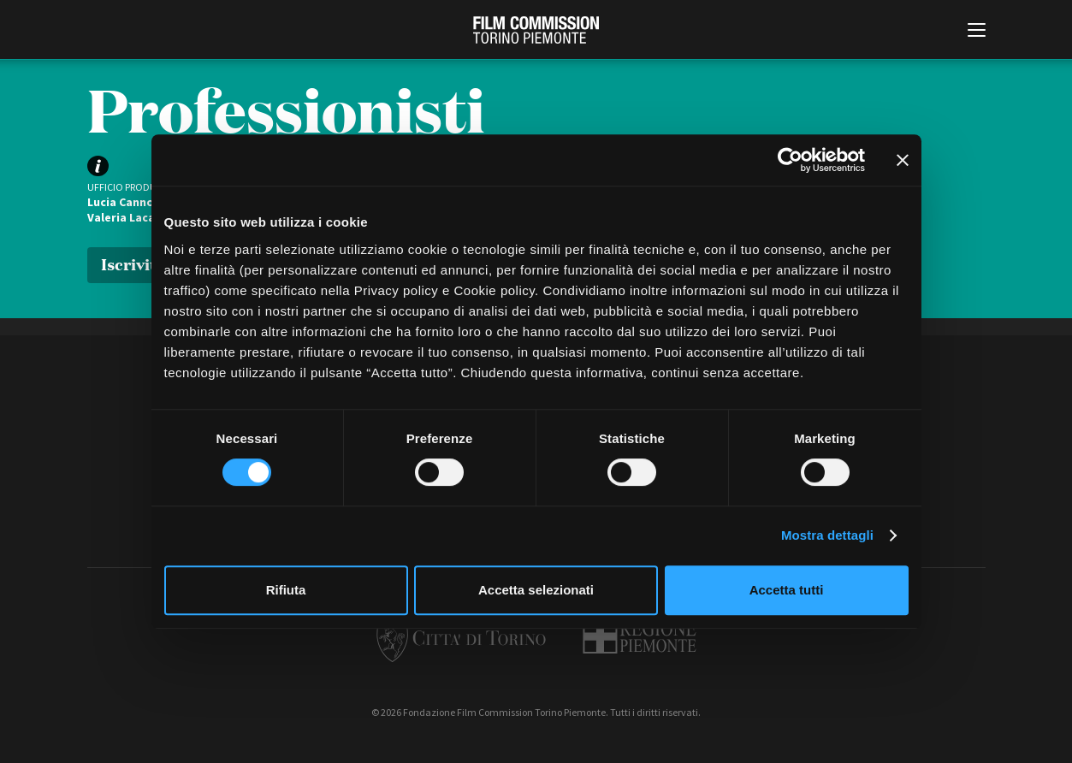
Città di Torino (461, 636)
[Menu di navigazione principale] (977, 31)
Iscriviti (131, 263)
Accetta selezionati (536, 590)
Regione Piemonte (639, 636)
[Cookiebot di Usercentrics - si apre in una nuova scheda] (790, 160)
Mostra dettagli (827, 535)
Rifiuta (286, 590)
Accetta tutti (786, 590)
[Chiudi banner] (903, 160)
